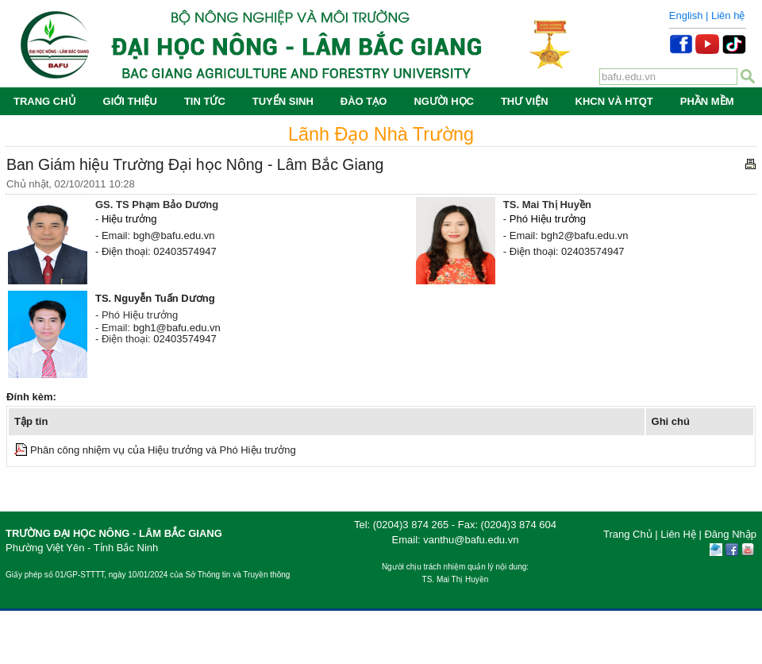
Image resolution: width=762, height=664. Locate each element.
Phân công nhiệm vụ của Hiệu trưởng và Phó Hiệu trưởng (163, 450)
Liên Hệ (678, 534)
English (686, 15)
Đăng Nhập (730, 534)
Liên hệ (728, 15)
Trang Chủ (627, 534)
